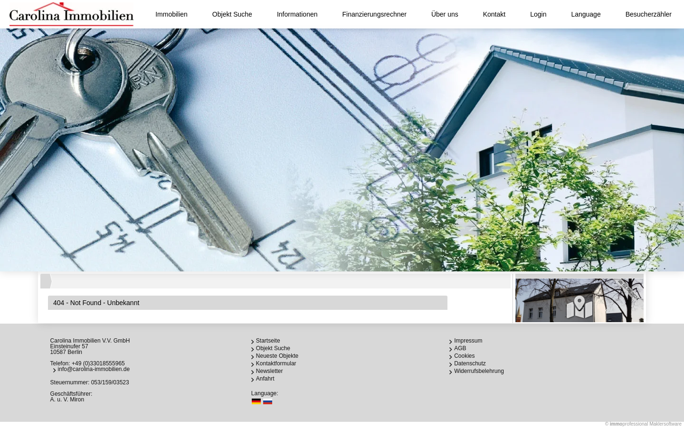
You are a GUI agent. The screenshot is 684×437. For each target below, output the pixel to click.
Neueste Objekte (277, 356)
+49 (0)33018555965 (98, 363)
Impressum (468, 340)
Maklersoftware (665, 424)
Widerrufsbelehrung (479, 371)
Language (585, 14)
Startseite (268, 340)
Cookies (464, 356)
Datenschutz (470, 363)
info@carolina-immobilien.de (94, 369)
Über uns (444, 14)
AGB (460, 348)
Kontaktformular (276, 363)
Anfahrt (265, 378)
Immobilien (171, 14)
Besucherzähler (649, 14)
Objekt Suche (232, 14)
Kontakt (494, 14)
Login (538, 14)
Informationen (297, 14)
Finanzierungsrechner (374, 14)
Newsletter (269, 371)
